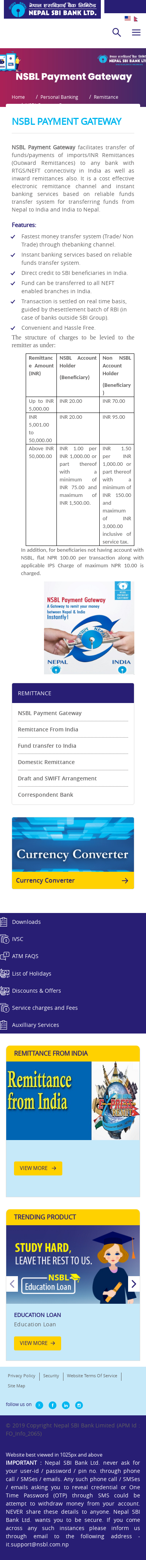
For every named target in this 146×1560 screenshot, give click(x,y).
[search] (117, 32)
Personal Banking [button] (59, 97)
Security (51, 1375)
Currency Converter (73, 880)
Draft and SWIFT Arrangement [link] (57, 778)
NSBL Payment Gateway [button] (51, 105)
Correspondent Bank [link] (45, 794)
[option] (73, 1291)
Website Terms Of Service (92, 1375)
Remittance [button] (106, 97)
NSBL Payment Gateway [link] (50, 713)
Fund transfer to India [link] (47, 745)
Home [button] (18, 97)
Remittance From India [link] (48, 729)
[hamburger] (136, 32)
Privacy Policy (21, 1375)
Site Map (16, 1386)
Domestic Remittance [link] (46, 762)
